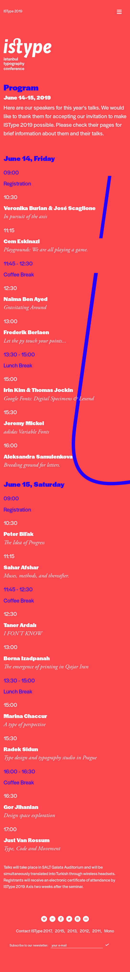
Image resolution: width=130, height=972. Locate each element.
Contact (23, 931)
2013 (71, 931)
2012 (84, 931)
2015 (59, 931)
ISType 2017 (41, 931)
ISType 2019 (13, 10)
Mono (109, 931)
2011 (96, 931)
